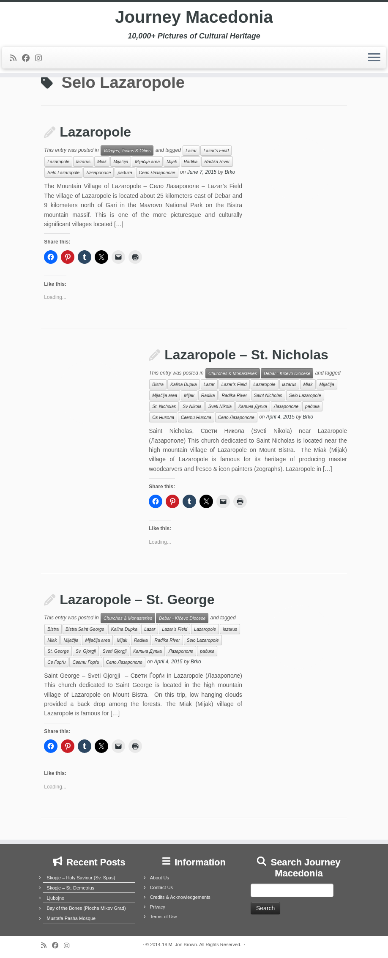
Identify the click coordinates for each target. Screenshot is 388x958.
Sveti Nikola (220, 406)
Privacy (157, 906)
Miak (102, 161)
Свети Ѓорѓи (85, 662)
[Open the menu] (374, 58)
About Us (159, 877)
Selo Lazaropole (63, 172)
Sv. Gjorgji (86, 651)
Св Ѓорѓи (56, 662)
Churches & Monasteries (232, 373)
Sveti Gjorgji (115, 651)
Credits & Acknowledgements (180, 897)
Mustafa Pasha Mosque (71, 918)
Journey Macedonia (194, 17)
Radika (191, 161)
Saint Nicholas (268, 395)
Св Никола (163, 417)
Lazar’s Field (216, 150)
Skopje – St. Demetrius (71, 887)
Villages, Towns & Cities (127, 150)
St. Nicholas (164, 406)
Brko (229, 172)
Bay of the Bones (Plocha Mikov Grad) (86, 908)
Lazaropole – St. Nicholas (246, 354)
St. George (58, 651)
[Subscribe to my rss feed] (16, 58)
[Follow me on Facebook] (28, 58)
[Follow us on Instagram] (41, 58)
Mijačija (120, 161)
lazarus (83, 161)
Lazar (191, 150)
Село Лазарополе (157, 172)
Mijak (172, 161)
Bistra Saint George (85, 629)
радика (124, 172)
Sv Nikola (192, 406)
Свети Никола (196, 417)
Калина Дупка (252, 406)
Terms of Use (164, 916)
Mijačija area (147, 161)
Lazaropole (95, 132)
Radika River (217, 161)
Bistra (158, 384)
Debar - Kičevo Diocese (287, 373)
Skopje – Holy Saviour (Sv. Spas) (81, 877)
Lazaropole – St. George (137, 599)
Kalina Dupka (183, 384)
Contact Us (161, 887)
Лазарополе (98, 172)
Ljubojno (56, 898)
